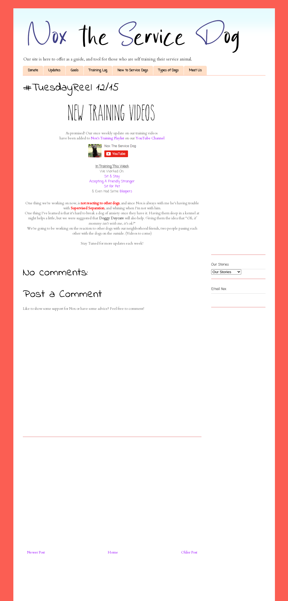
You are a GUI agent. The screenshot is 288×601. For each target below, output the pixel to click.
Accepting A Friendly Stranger (112, 181)
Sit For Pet (112, 186)
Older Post (189, 552)
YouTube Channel (150, 138)
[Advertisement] (112, 491)
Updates (54, 70)
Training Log (98, 70)
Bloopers (126, 191)
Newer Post (36, 552)
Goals (74, 70)
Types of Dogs (168, 70)
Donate (33, 70)
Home (113, 552)
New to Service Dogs (132, 70)
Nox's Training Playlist (107, 138)
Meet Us (195, 70)
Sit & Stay (112, 176)
